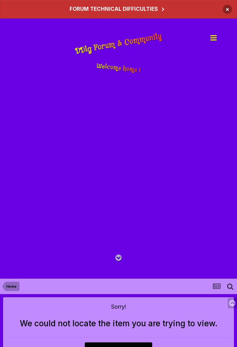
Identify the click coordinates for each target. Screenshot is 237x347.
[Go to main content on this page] (118, 258)
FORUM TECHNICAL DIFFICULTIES (114, 9)
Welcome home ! (118, 68)
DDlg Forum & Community (118, 44)
